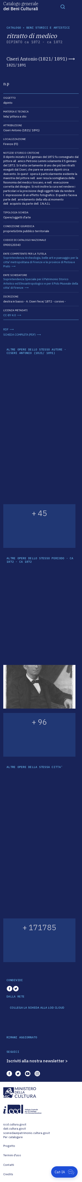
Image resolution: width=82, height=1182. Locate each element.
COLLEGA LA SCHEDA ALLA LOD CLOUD (37, 1007)
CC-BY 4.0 (9, 315)
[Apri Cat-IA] (64, 1172)
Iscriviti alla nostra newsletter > (37, 1060)
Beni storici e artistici (48, 27)
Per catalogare (13, 1137)
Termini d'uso (12, 1155)
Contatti (8, 1165)
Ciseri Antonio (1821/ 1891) (37, 59)
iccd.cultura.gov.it (14, 1124)
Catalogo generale (20, 6)
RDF (6, 329)
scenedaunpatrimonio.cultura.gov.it (26, 1133)
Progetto (9, 1146)
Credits (8, 1174)
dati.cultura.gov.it (14, 1128)
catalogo (14, 27)
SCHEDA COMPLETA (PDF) (19, 334)
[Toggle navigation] (62, 6)
